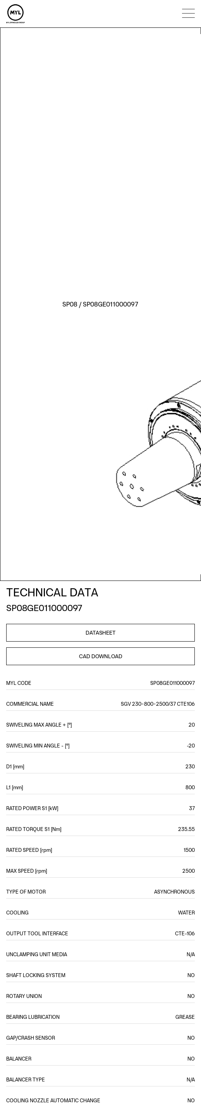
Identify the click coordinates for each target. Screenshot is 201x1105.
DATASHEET (101, 633)
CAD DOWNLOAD (100, 656)
